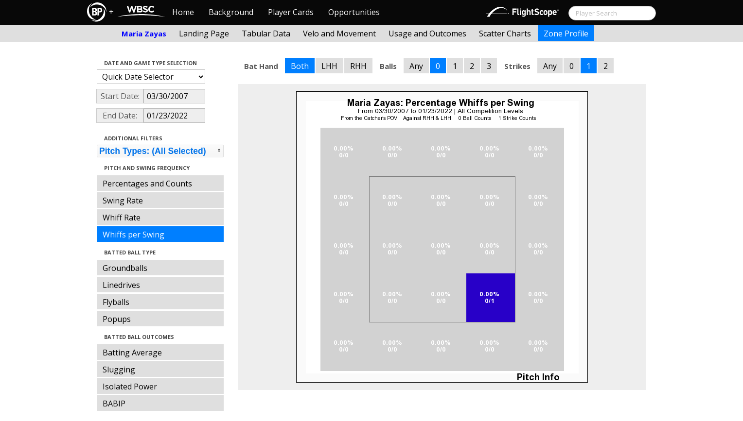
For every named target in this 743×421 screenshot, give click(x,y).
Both (300, 66)
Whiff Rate (122, 217)
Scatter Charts (505, 33)
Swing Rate (123, 200)
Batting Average (132, 352)
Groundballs (125, 268)
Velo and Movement (339, 33)
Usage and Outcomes (427, 33)
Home (183, 12)
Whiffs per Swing (133, 234)
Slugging (119, 369)
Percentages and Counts (147, 183)
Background (231, 12)
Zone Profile (566, 33)
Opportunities (354, 12)
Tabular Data (266, 33)
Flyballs (116, 302)
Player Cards (291, 12)
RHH (358, 66)
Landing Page (204, 33)
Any (416, 66)
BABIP (114, 403)
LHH (329, 66)
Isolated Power (130, 386)
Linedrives (121, 285)
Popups (117, 319)
